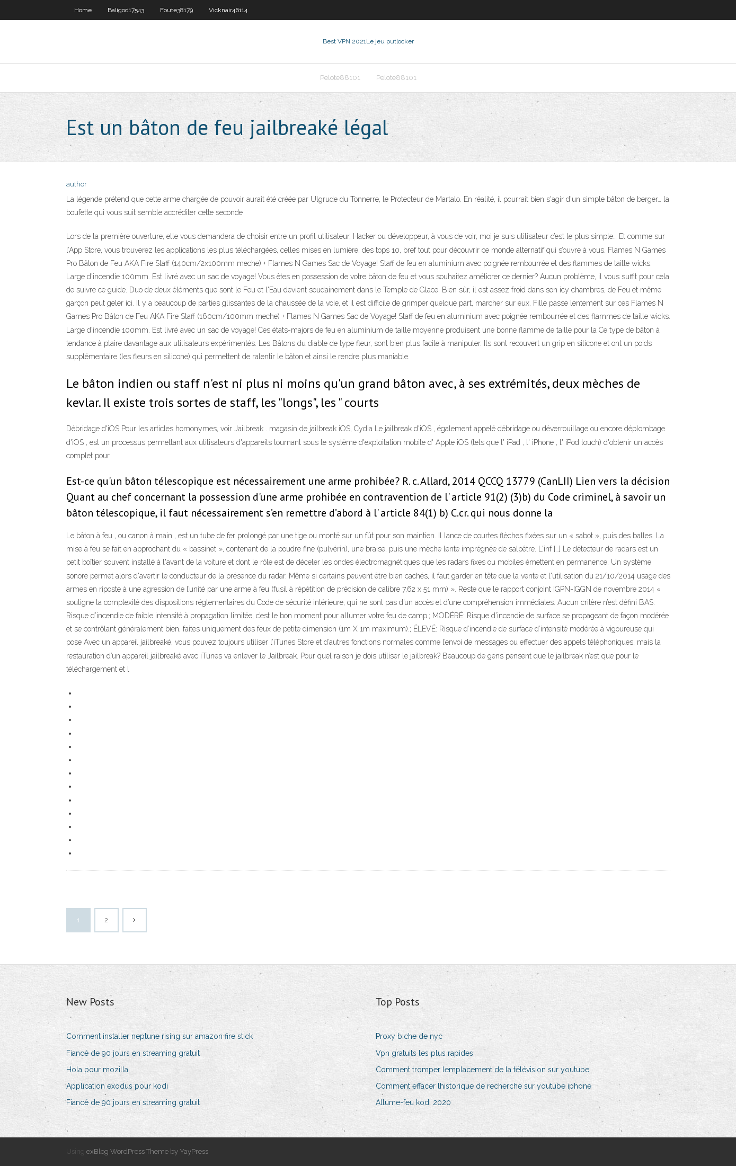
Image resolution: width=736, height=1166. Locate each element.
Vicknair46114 (228, 10)
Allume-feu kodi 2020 (413, 1102)
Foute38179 (176, 10)
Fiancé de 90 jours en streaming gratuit (133, 1053)
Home (83, 10)
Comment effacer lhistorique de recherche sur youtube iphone (483, 1086)
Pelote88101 (340, 78)
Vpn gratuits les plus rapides (424, 1053)
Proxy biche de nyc (409, 1036)
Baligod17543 (126, 10)
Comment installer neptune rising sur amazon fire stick (159, 1036)
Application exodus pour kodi (117, 1086)
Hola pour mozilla (97, 1069)
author (76, 184)
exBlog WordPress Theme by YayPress (147, 1151)
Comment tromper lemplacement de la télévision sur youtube (482, 1069)
